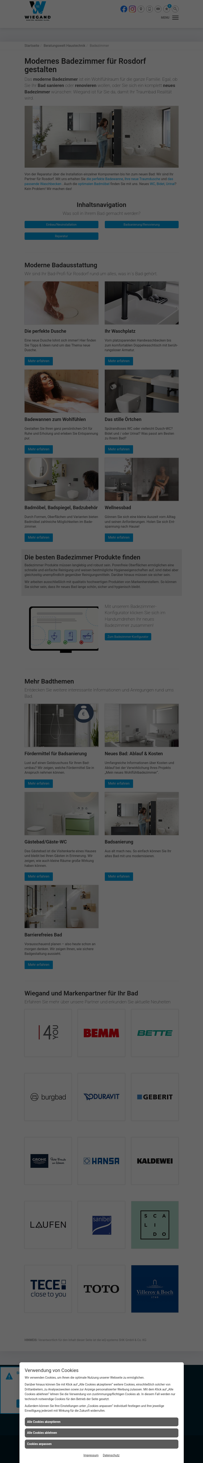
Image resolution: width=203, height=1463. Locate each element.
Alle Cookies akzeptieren (44, 1422)
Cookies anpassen (39, 1444)
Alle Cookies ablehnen (42, 1432)
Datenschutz (111, 1455)
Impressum (90, 1455)
